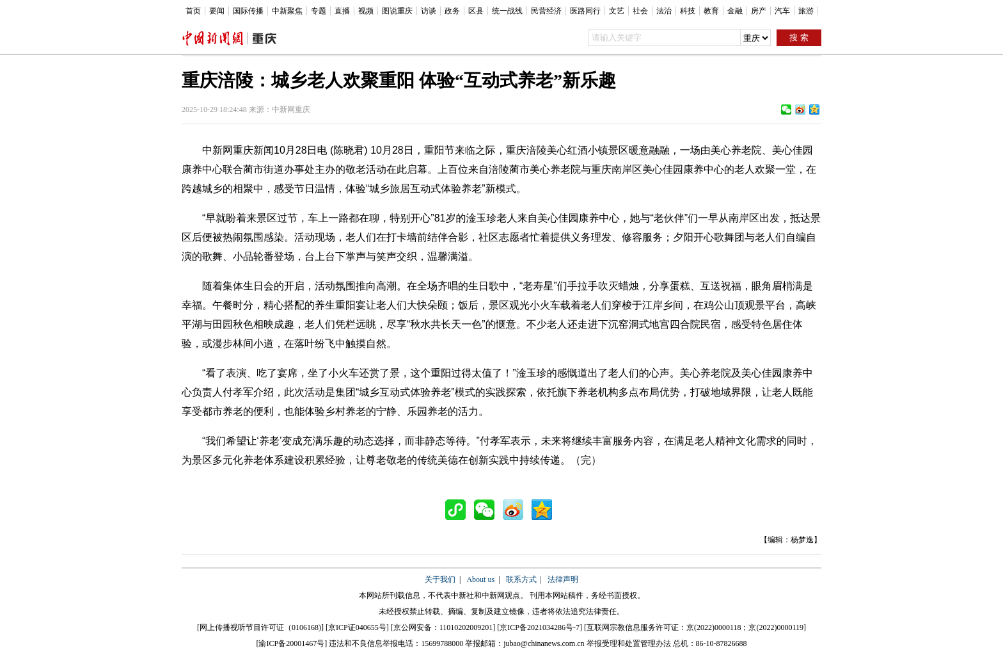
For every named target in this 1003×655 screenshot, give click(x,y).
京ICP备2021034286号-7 (540, 627)
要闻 (217, 10)
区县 (476, 10)
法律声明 (563, 579)
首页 (193, 10)
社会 (640, 10)
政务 (452, 10)
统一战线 (507, 10)
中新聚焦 (287, 10)
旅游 (806, 10)
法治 (664, 10)
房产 (758, 10)
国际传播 (248, 10)
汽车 (782, 10)
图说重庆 (397, 10)
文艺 (616, 10)
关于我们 (440, 579)
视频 (366, 10)
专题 (318, 10)
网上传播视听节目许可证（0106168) (260, 627)
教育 (711, 10)
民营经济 (546, 10)
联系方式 (521, 579)
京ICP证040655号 (357, 627)
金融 (735, 10)
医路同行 (585, 10)
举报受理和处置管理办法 (629, 643)
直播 (342, 10)
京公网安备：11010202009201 (443, 627)
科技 (687, 10)
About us (480, 579)
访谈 (428, 10)
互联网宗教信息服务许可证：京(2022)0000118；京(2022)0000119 (695, 627)
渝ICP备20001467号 (291, 643)
